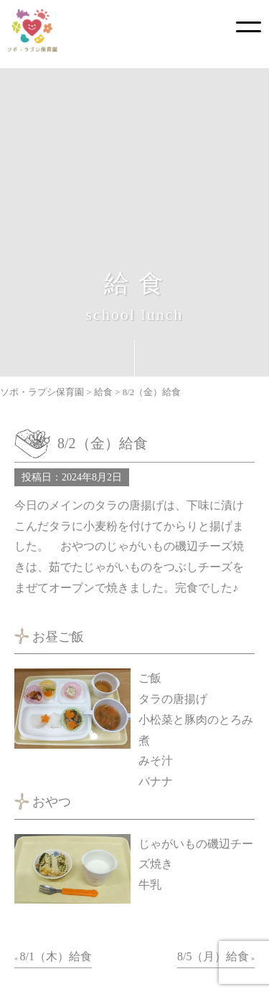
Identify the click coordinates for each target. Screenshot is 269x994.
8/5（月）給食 (213, 956)
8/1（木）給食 (56, 956)
